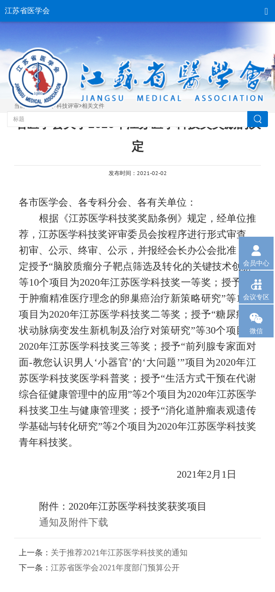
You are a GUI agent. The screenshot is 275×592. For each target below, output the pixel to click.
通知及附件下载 (73, 522)
